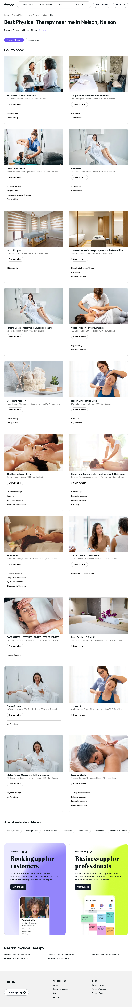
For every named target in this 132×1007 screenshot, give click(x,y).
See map (43, 30)
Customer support (60, 989)
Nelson (45, 15)
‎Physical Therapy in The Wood (17, 955)
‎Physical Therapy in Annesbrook (61, 955)
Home (6, 15)
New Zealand (34, 15)
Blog (54, 993)
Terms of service (99, 989)
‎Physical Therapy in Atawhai (16, 959)
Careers (56, 985)
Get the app (18, 887)
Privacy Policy (98, 985)
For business (102, 4)
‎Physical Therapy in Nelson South (106, 955)
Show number (15, 104)
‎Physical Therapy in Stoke (59, 959)
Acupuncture (33, 40)
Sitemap (56, 997)
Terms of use (97, 993)
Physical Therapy (19, 15)
